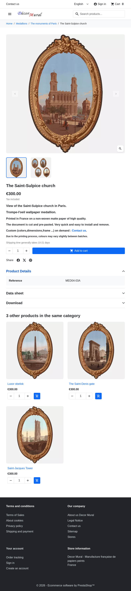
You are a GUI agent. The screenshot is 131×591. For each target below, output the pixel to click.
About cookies (14, 520)
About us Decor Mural (81, 515)
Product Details (18, 271)
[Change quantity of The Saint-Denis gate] (80, 396)
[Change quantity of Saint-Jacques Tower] (19, 480)
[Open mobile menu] (9, 14)
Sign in (10, 562)
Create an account (17, 568)
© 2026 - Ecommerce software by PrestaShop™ (65, 585)
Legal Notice (75, 520)
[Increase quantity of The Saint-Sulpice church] (26, 251)
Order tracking (14, 557)
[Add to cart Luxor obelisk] (37, 396)
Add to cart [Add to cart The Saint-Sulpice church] (79, 251)
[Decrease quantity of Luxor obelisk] (11, 396)
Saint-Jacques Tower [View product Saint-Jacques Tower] (20, 468)
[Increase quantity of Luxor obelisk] (28, 396)
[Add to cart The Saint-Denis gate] (98, 396)
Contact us (12, 4)
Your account (14, 548)
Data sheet (14, 293)
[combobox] (99, 14)
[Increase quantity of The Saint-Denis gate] (89, 396)
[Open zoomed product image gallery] (120, 148)
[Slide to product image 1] (16, 167)
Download (14, 303)
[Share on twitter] (24, 260)
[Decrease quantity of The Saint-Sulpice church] (9, 251)
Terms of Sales (15, 515)
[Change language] (81, 4)
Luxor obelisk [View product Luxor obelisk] (16, 383)
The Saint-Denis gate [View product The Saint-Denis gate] (81, 383)
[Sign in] (100, 4)
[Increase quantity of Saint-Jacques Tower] (28, 480)
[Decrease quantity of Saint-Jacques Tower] (11, 480)
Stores (71, 536)
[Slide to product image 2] (41, 167)
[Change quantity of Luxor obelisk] (19, 396)
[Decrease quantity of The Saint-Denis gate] (72, 396)
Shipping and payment (19, 531)
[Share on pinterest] (30, 260)
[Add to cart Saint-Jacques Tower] (37, 480)
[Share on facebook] (18, 260)
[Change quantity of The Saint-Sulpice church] (17, 251)
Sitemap (73, 531)
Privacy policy (14, 526)
